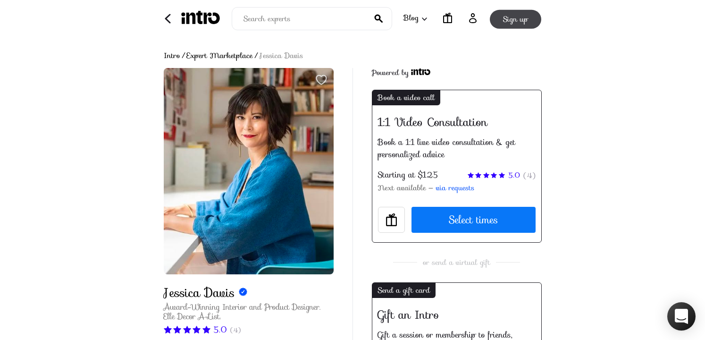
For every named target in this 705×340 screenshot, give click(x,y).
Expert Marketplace (220, 55)
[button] (681, 316)
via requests (455, 188)
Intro (172, 55)
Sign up (515, 18)
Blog (414, 18)
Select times (473, 220)
